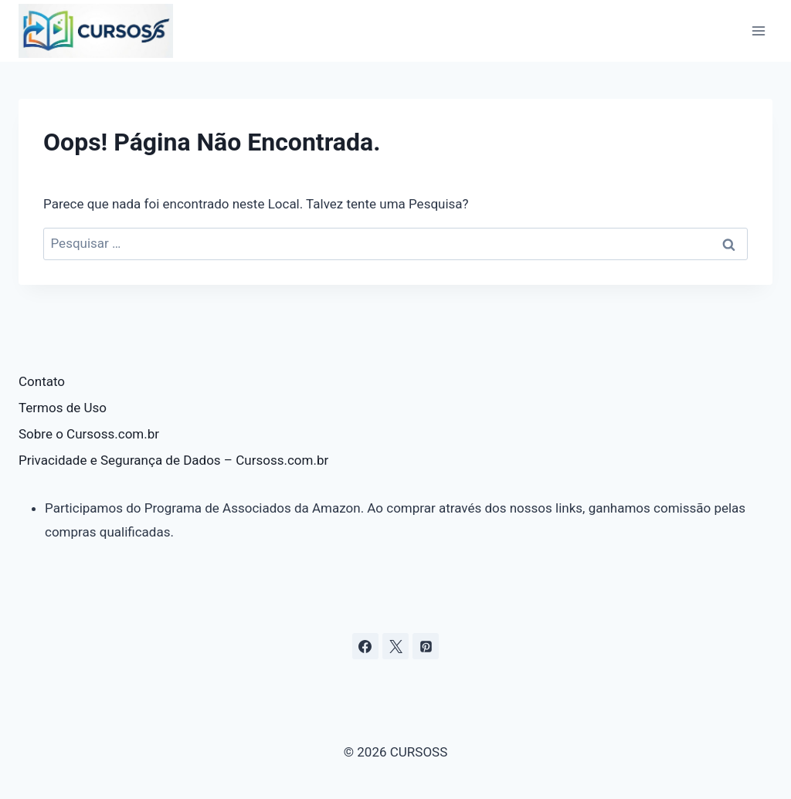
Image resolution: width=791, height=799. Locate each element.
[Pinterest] (425, 646)
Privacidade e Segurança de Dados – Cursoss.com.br (173, 460)
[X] (395, 646)
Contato (42, 381)
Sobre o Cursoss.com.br (89, 434)
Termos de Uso (63, 407)
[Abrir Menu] (758, 30)
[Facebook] (365, 646)
